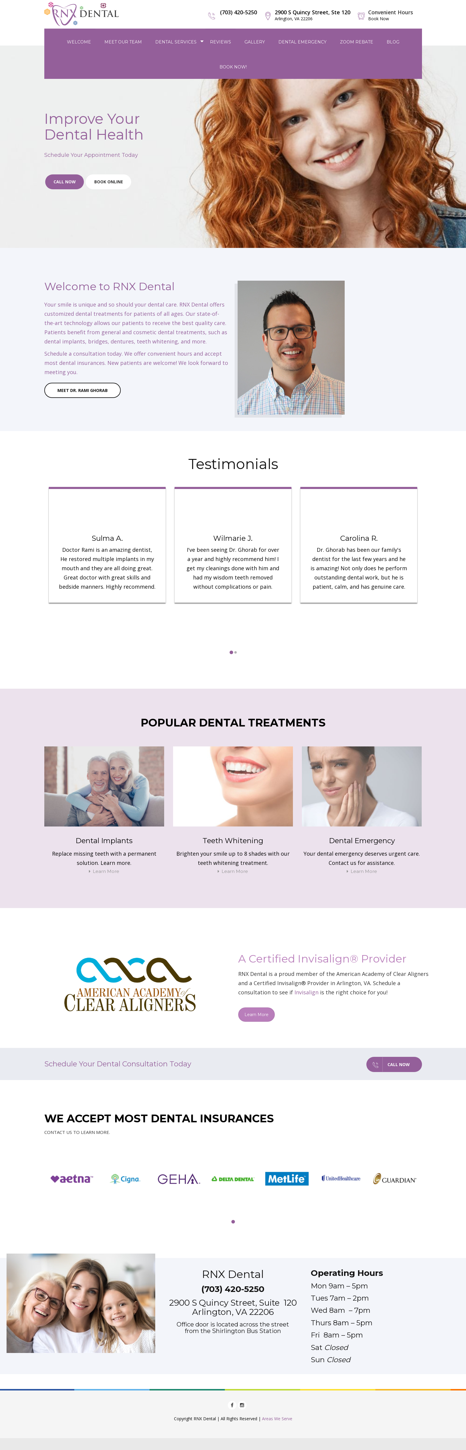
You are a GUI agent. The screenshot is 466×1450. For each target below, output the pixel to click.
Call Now (65, 182)
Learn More (104, 871)
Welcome (79, 41)
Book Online (110, 182)
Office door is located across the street (233, 1324)
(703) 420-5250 (236, 12)
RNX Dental (233, 1273)
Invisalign (306, 992)
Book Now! (233, 66)
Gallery (254, 41)
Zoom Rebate (356, 41)
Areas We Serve (277, 1418)
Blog (393, 41)
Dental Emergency (302, 41)
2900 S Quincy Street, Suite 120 (233, 1302)
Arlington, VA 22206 (233, 1312)
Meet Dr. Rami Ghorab (82, 390)
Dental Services (176, 41)
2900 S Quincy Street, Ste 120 (310, 15)
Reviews (220, 41)
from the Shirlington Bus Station (233, 1330)
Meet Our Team (123, 41)
